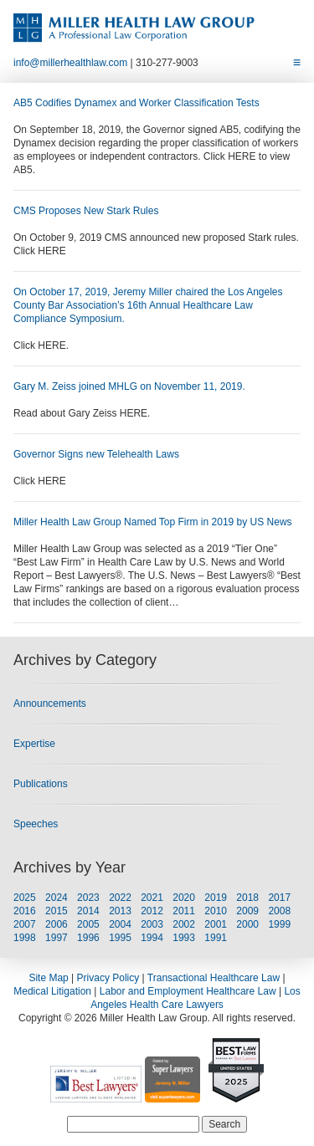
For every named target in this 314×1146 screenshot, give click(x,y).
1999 (279, 924)
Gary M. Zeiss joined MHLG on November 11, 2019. (129, 386)
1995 (120, 938)
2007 (24, 924)
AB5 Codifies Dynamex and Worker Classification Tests (136, 103)
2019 (215, 897)
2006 (56, 924)
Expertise (34, 744)
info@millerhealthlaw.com (70, 63)
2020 (183, 897)
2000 (247, 924)
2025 (24, 897)
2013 (120, 911)
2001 (215, 924)
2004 (120, 924)
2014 (88, 911)
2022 (120, 897)
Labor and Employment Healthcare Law (188, 991)
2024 (56, 897)
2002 (183, 924)
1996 (88, 938)
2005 (88, 924)
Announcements (49, 703)
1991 (215, 938)
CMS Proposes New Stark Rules (85, 211)
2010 (215, 911)
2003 (152, 924)
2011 (183, 911)
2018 (247, 897)
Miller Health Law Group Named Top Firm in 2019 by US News (152, 522)
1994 (152, 938)
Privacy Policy (108, 978)
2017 (279, 897)
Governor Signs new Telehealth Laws (96, 454)
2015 (56, 911)
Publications (40, 784)
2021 (152, 897)
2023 (88, 897)
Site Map (48, 978)
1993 (183, 938)
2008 (279, 911)
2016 (24, 911)
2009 (247, 911)
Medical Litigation (52, 991)
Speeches (35, 824)
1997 (56, 938)
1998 (24, 938)
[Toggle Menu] (297, 63)
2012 (152, 911)
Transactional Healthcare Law (213, 978)
